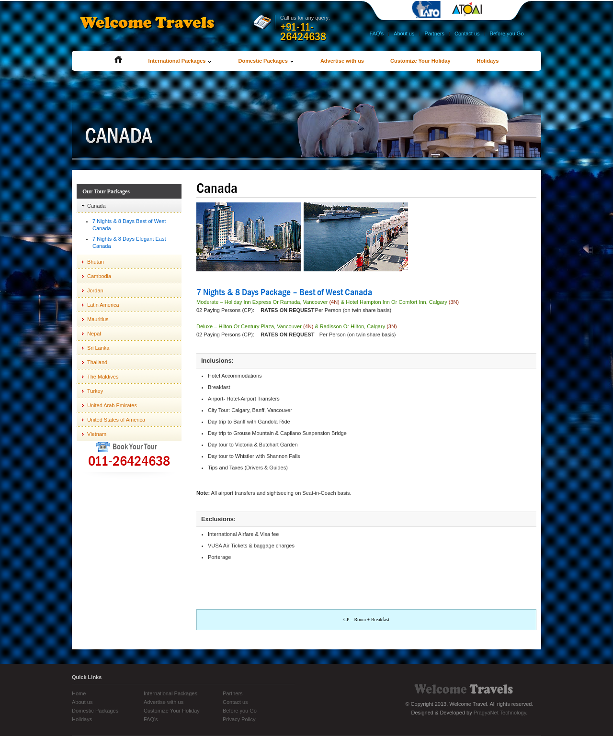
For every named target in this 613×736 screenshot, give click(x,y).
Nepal (94, 333)
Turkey (95, 391)
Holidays (488, 61)
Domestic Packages (266, 61)
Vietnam (96, 434)
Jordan (95, 290)
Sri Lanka (98, 348)
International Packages (180, 61)
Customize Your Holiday (420, 61)
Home (79, 693)
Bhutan (95, 262)
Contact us (467, 33)
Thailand (97, 362)
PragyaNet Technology (500, 712)
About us (404, 33)
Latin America (103, 305)
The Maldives (102, 376)
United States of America (116, 420)
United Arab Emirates (112, 405)
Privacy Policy (239, 719)
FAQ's (376, 33)
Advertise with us (342, 61)
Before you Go (507, 33)
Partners (434, 33)
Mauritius (98, 319)
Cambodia (99, 276)
